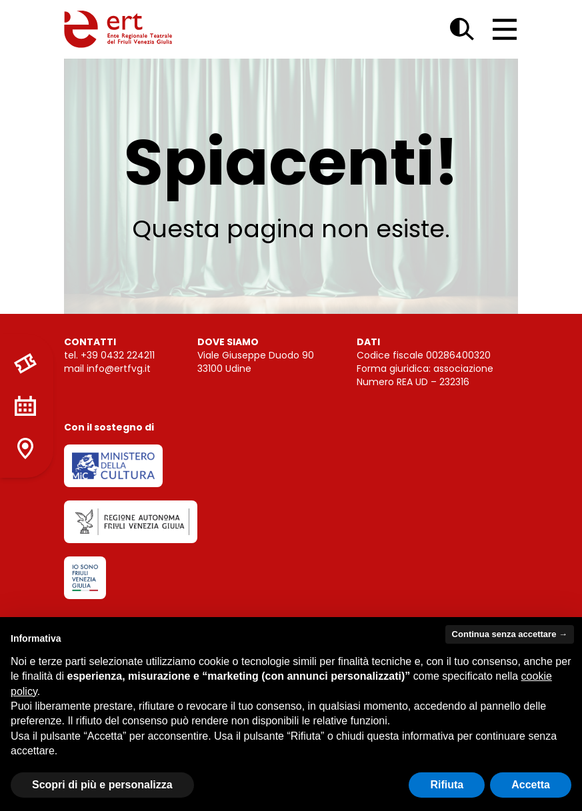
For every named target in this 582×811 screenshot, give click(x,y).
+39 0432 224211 (118, 355)
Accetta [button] (530, 784)
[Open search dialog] (462, 29)
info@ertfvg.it (119, 368)
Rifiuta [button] (446, 784)
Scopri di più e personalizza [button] (102, 784)
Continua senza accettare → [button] (509, 634)
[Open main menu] (504, 29)
